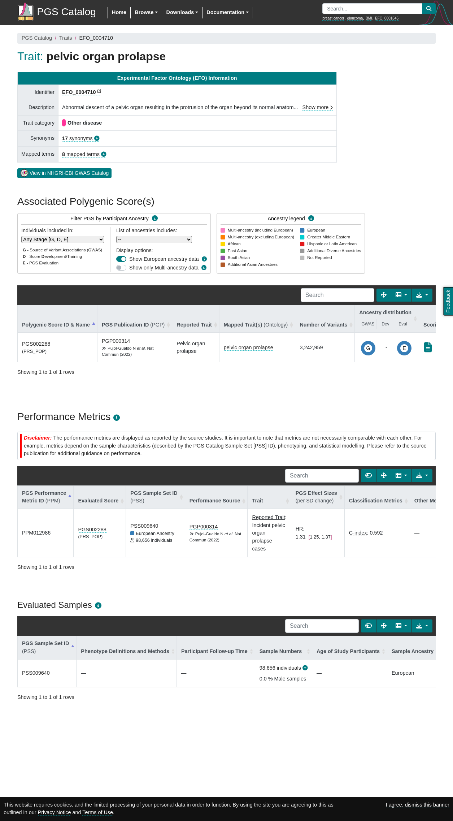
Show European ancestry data (164, 259)
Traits (65, 38)
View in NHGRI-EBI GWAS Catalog (64, 173)
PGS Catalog (37, 38)
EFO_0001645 (386, 18)
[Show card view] (368, 476)
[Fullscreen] (383, 295)
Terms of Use (97, 812)
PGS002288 (36, 344)
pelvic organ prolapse (248, 347)
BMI (369, 18)
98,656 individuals (280, 668)
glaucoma (355, 18)
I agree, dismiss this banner (417, 805)
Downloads (180, 12)
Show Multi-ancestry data (164, 268)
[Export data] (422, 295)
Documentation (225, 12)
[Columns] (401, 295)
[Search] (337, 295)
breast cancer (333, 18)
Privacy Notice (54, 812)
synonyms (77, 138)
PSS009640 (144, 526)
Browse (144, 12)
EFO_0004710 (79, 92)
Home (119, 12)
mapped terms (81, 154)
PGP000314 (116, 341)
